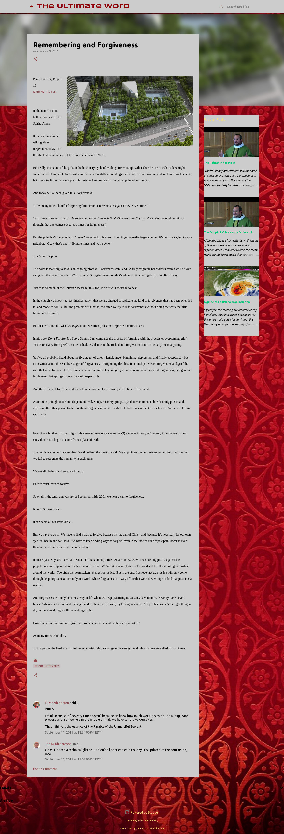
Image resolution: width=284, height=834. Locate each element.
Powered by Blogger (142, 812)
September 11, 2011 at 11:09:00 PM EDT (73, 759)
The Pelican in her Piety (219, 162)
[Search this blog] (234, 6)
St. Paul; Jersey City (47, 666)
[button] (35, 59)
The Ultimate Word (83, 6)
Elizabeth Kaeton (57, 703)
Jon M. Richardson (58, 744)
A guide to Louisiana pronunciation (227, 302)
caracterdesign (151, 820)
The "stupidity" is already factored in (228, 232)
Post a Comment (45, 769)
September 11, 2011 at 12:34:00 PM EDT (73, 732)
